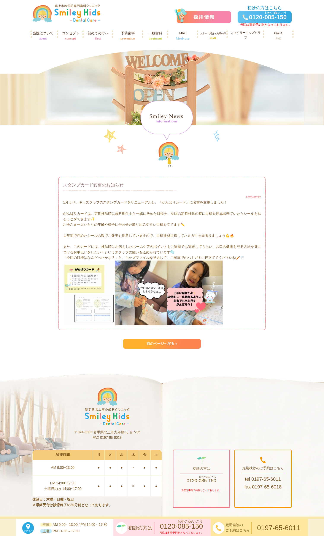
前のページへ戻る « (162, 343)
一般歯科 (155, 36)
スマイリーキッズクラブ (246, 36)
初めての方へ (98, 36)
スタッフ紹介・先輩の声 (213, 36)
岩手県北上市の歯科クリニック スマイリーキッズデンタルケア (66, 13)
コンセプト (70, 36)
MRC (183, 36)
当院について (43, 36)
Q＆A (278, 36)
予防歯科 (128, 36)
